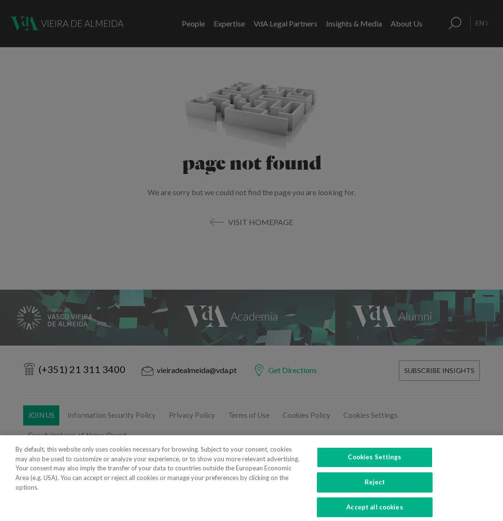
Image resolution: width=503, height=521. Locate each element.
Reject (375, 491)
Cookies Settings (374, 466)
